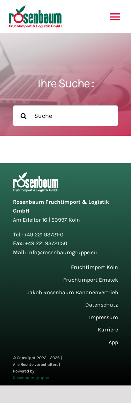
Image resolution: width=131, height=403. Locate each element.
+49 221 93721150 (46, 243)
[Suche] (65, 115)
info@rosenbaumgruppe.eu (62, 252)
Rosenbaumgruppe (31, 377)
